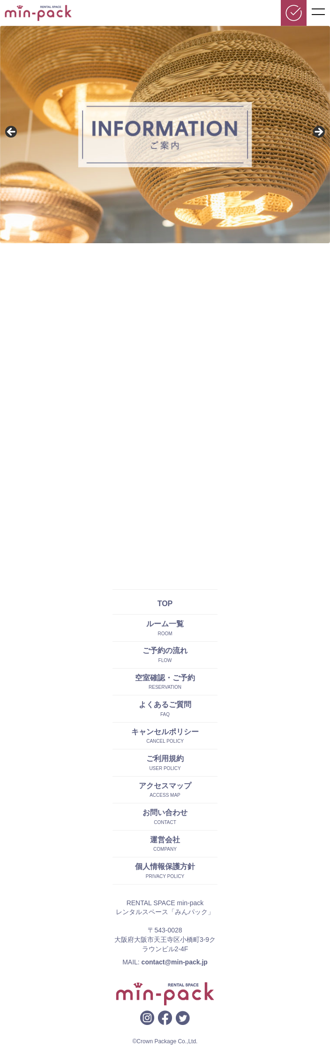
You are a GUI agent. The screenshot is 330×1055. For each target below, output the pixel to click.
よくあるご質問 (165, 704)
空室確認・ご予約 (165, 678)
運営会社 (165, 840)
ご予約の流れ (165, 651)
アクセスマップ (165, 786)
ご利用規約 (165, 758)
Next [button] (318, 132)
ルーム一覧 (165, 624)
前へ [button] (12, 132)
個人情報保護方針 (165, 866)
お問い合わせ (165, 812)
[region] (165, 134)
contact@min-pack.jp (175, 962)
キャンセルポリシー (165, 732)
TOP (165, 604)
